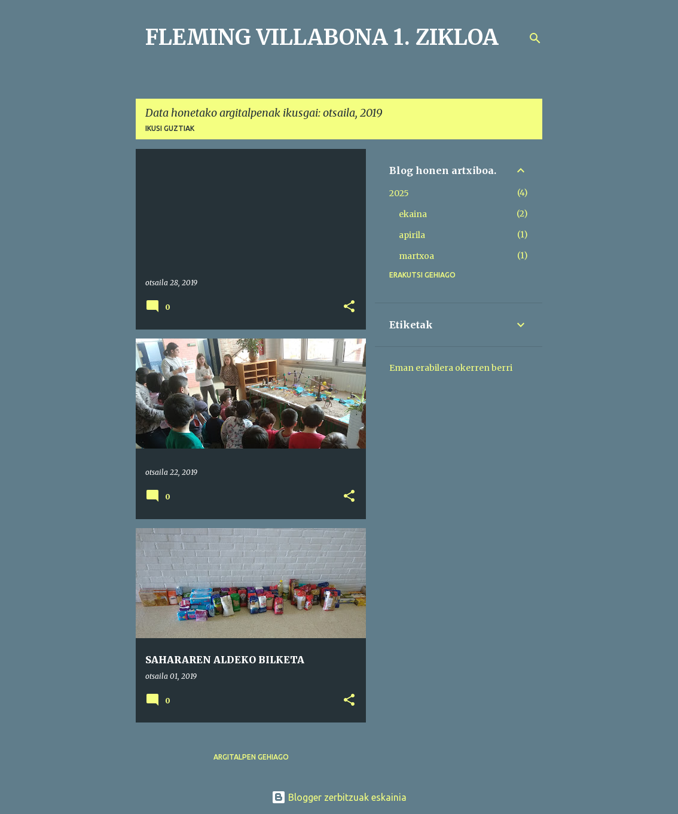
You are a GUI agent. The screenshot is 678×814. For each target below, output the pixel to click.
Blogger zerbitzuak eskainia (339, 797)
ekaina (413, 214)
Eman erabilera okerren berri (450, 367)
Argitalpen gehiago (251, 757)
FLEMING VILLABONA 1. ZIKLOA (322, 37)
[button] (349, 307)
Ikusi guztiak (169, 128)
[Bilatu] (535, 38)
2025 (399, 193)
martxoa (416, 256)
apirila (412, 235)
